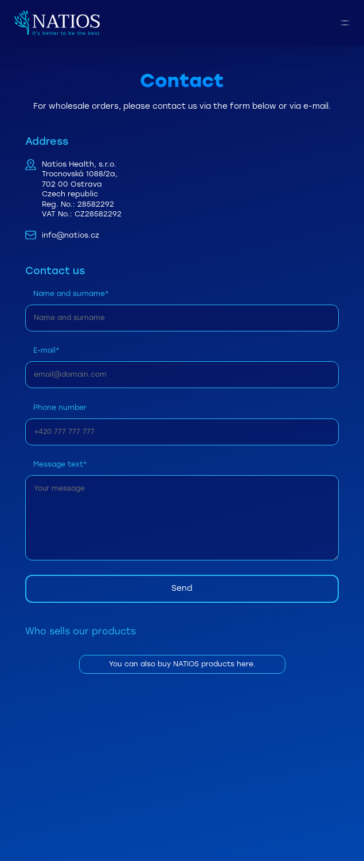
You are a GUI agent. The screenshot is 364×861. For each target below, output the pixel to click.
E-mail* (46, 350)
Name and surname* (71, 293)
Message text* (60, 464)
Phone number (60, 407)
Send (182, 588)
